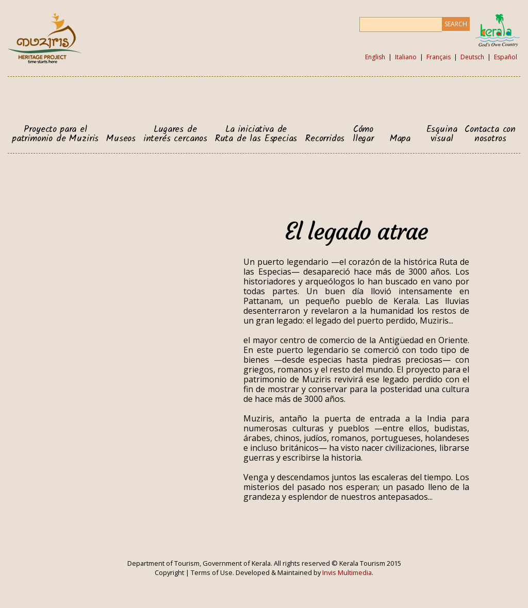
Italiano (406, 57)
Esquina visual (441, 134)
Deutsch (472, 57)
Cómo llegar (363, 134)
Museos (121, 139)
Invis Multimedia (347, 572)
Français (438, 57)
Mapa (400, 139)
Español (505, 57)
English (375, 57)
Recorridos (324, 139)
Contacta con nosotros (490, 134)
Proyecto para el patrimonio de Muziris (55, 134)
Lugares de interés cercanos (175, 134)
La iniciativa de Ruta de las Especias (256, 134)
